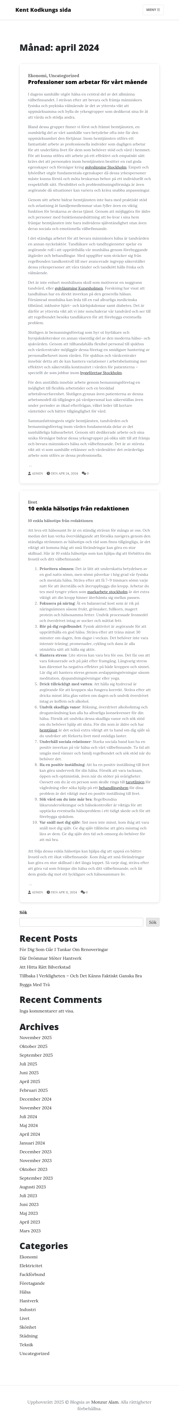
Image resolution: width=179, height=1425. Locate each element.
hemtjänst (48, 730)
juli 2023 (28, 1195)
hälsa (25, 1292)
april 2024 (29, 1134)
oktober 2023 (33, 1169)
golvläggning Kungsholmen (79, 288)
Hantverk (28, 1300)
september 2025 (36, 1055)
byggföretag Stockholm (101, 372)
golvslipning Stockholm (106, 167)
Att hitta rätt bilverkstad (45, 967)
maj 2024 (28, 1125)
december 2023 (35, 1151)
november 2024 (35, 1107)
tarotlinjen (135, 781)
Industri (27, 1309)
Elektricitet (30, 1265)
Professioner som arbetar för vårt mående (87, 82)
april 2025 (29, 1081)
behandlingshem (113, 787)
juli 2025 (28, 1064)
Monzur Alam (104, 1402)
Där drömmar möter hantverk (50, 958)
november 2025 (35, 1037)
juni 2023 (29, 1204)
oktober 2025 (33, 1046)
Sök (23, 912)
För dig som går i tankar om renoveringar (63, 949)
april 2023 (29, 1222)
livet (32, 502)
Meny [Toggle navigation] (153, 9)
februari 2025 (33, 1090)
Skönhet (27, 1327)
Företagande (32, 1283)
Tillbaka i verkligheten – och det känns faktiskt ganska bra (80, 975)
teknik (26, 1344)
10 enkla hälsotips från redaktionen (78, 508)
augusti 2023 (32, 1187)
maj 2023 (28, 1213)
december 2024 (35, 1099)
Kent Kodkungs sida (43, 9)
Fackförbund (32, 1274)
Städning (28, 1336)
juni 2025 (29, 1072)
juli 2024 (28, 1116)
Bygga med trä (34, 984)
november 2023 (35, 1160)
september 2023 (36, 1178)
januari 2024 (32, 1143)
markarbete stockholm (107, 591)
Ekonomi (37, 75)
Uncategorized (64, 75)
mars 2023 (30, 1230)
